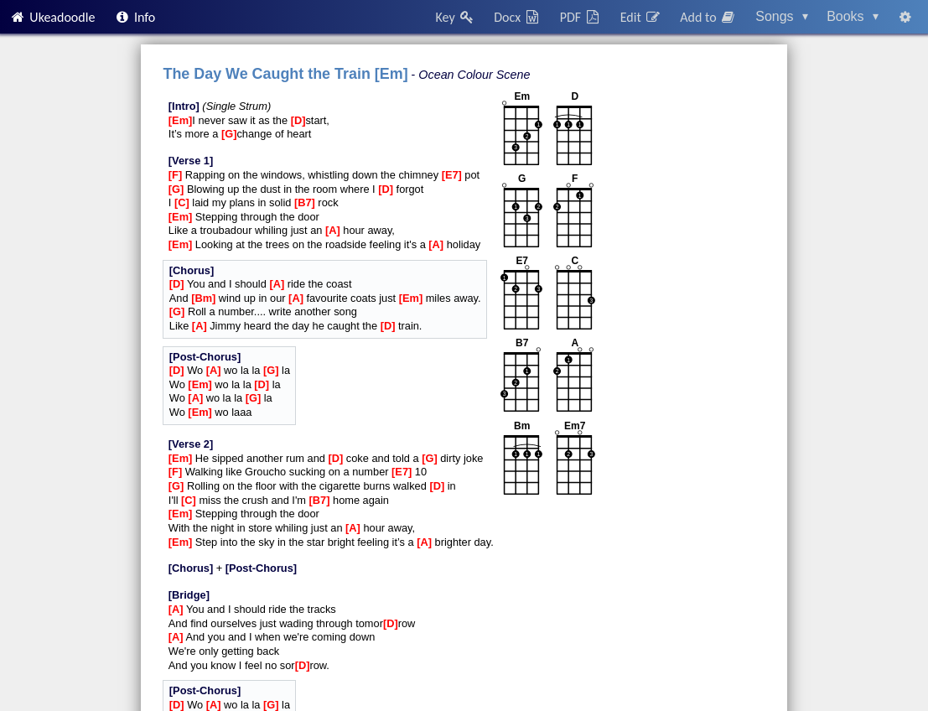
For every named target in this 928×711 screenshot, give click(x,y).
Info (135, 17)
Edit (640, 17)
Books (853, 16)
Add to (708, 17)
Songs (781, 16)
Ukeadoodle (52, 17)
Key (455, 17)
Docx (517, 17)
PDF (581, 17)
